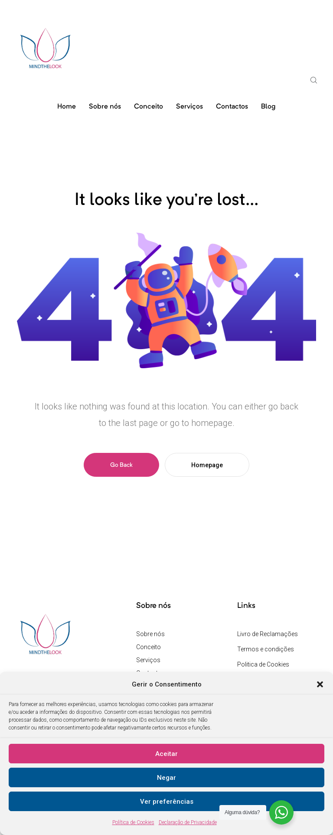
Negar (166, 778)
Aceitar (166, 754)
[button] (320, 684)
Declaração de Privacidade (188, 822)
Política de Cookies (133, 822)
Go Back (121, 465)
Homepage (207, 465)
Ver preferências (166, 801)
